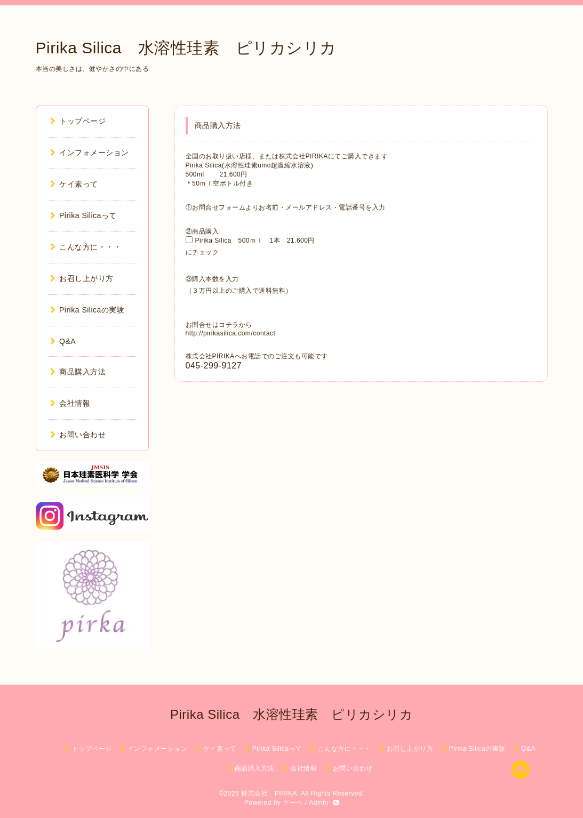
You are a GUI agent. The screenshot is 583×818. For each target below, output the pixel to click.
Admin (319, 802)
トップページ (78, 121)
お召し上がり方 (82, 278)
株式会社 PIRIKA (269, 793)
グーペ (293, 802)
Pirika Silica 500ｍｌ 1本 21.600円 (258, 240)
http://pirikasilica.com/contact (231, 333)
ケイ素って (74, 184)
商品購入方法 (78, 371)
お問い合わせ (78, 434)
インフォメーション (89, 152)
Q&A (63, 341)
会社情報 (70, 403)
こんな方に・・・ (86, 247)
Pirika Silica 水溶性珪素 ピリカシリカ (186, 48)
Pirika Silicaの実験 (87, 310)
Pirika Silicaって (83, 215)
